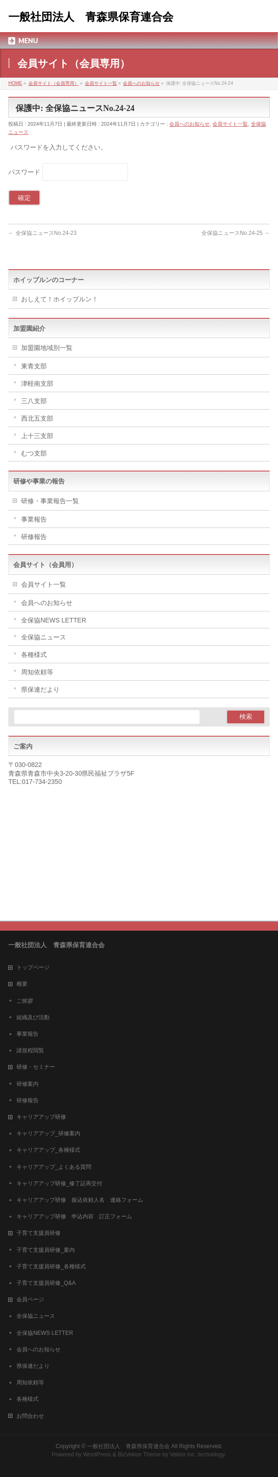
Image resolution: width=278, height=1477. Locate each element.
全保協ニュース (43, 637)
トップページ (33, 967)
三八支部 (34, 401)
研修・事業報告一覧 (50, 501)
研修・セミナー (36, 1067)
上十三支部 (37, 435)
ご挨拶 (25, 1001)
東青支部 (34, 366)
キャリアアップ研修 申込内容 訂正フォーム (74, 1216)
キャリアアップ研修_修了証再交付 (59, 1183)
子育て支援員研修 (39, 1233)
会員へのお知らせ (189, 124)
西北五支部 (37, 418)
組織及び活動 (33, 1017)
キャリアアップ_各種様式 (48, 1150)
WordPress (97, 1454)
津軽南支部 (37, 383)
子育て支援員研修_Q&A (46, 1283)
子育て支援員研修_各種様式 (51, 1266)
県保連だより (40, 689)
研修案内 (28, 1084)
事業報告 (34, 519)
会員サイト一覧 (230, 124)
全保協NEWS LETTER (53, 620)
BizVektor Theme (139, 1454)
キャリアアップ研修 (41, 1117)
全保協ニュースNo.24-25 (235, 233)
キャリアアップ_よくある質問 (54, 1167)
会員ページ (30, 1299)
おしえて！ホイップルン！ (59, 299)
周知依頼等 (37, 672)
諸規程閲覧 (30, 1050)
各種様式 (34, 654)
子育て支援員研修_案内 (46, 1250)
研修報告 (34, 536)
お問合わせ (30, 1416)
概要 (22, 984)
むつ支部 (34, 453)
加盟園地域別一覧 (46, 347)
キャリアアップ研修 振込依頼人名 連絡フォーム (80, 1200)
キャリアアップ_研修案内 (48, 1133)
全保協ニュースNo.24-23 (42, 233)
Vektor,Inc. (183, 1454)
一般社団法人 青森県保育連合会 (90, 17)
